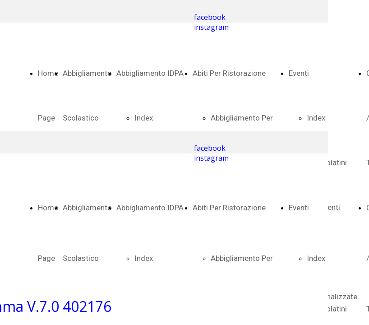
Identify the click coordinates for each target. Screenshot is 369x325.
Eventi (299, 73)
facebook (210, 17)
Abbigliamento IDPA (150, 73)
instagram (211, 27)
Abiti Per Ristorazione (229, 73)
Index (143, 117)
